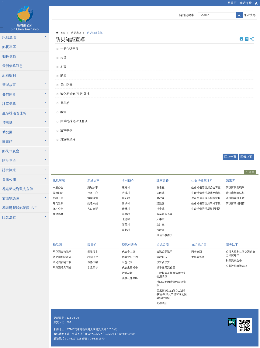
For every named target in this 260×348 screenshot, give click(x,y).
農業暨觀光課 (164, 213)
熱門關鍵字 (186, 15)
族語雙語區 (10, 198)
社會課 (161, 208)
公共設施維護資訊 (236, 265)
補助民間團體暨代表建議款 (171, 283)
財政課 (161, 198)
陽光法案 (9, 217)
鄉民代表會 (10, 151)
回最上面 (246, 156)
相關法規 (92, 256)
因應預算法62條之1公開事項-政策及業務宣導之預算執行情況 (172, 294)
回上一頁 (230, 156)
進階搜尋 (250, 15)
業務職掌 (92, 251)
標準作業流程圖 (166, 267)
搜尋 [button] (239, 15)
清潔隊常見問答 (235, 203)
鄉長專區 (9, 47)
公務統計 (162, 303)
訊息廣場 (9, 37)
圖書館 (7, 142)
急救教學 (66, 130)
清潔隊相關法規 (235, 192)
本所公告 (58, 187)
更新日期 (59, 317)
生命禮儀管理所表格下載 (205, 203)
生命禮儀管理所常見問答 (205, 208)
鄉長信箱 (9, 56)
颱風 (63, 75)
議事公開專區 (130, 278)
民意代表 (127, 262)
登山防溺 (66, 84)
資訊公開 (9, 179)
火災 (63, 57)
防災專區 (9, 160)
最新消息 (58, 192)
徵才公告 (58, 208)
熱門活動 (58, 203)
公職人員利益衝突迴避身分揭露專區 (240, 253)
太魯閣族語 (198, 256)
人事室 (161, 219)
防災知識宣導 (95, 32)
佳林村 (126, 208)
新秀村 (126, 224)
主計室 (161, 224)
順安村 (126, 198)
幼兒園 (7, 132)
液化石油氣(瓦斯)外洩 (75, 93)
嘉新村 (126, 229)
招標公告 (58, 198)
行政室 (161, 229)
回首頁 (232, 3)
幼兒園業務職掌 (62, 251)
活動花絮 (127, 272)
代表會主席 (128, 251)
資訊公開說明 (164, 251)
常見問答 (92, 267)
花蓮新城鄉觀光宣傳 (17, 189)
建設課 (161, 203)
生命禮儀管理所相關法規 (205, 198)
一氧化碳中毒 (69, 48)
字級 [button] (256, 3)
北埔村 (126, 219)
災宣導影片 (67, 139)
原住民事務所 (164, 235)
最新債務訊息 (12, 66)
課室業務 (9, 104)
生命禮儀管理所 (14, 113)
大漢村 (126, 192)
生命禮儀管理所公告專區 (205, 187)
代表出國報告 (130, 267)
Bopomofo (246, 39)
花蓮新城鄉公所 (24, 19)
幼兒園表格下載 (62, 262)
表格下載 (92, 262)
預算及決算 (163, 262)
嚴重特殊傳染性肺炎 (74, 121)
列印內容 (241, 39)
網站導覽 (246, 3)
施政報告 (162, 256)
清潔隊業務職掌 (235, 187)
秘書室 (161, 187)
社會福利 (58, 213)
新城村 (126, 203)
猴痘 (63, 112)
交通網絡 (92, 203)
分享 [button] (252, 39)
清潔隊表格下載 (235, 198)
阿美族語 (196, 251)
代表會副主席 (130, 256)
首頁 (63, 32)
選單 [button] (252, 172)
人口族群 (92, 208)
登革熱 (64, 103)
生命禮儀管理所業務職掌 (205, 192)
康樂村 (126, 187)
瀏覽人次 (59, 322)
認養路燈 (9, 170)
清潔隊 (7, 123)
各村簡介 (9, 94)
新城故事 (9, 85)
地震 (63, 66)
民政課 (161, 192)
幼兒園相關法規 (62, 256)
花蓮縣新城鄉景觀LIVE (19, 208)
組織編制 (9, 75)
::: (2, 2)
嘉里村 (126, 213)
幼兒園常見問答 (62, 267)
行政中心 (92, 192)
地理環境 (92, 198)
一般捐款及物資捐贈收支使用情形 (171, 274)
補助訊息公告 (234, 260)
